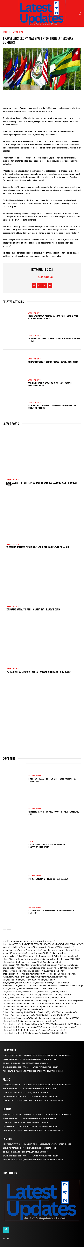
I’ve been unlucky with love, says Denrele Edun (48, 878)
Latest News (17, 31)
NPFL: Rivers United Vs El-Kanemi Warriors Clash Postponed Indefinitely (49, 845)
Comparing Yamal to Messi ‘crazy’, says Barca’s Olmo (53, 361)
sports (32, 841)
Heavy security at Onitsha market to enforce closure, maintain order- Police (54, 317)
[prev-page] (4, 931)
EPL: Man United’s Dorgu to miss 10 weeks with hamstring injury (50, 384)
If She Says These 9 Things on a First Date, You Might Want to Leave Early (53, 780)
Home (5, 31)
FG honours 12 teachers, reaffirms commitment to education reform (52, 406)
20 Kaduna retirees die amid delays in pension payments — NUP (54, 339)
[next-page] (9, 931)
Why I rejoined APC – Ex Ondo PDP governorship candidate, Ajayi (53, 813)
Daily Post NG (45, 277)
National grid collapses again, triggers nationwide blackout (51, 911)
